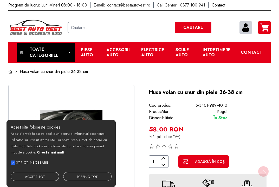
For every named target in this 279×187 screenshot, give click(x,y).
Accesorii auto (118, 52)
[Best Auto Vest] (35, 27)
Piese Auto (87, 52)
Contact (251, 52)
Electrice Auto (152, 52)
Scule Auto (182, 52)
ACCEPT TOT (35, 176)
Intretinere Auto (217, 52)
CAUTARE (193, 27)
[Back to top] (263, 171)
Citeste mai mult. (51, 152)
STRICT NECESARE (32, 162)
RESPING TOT (87, 176)
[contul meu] (246, 27)
